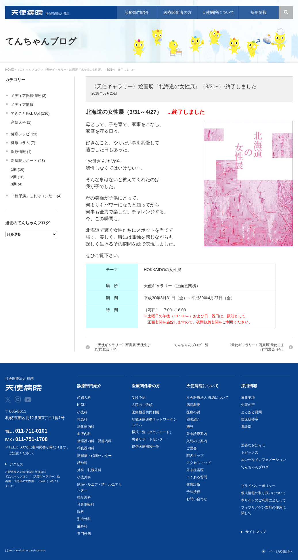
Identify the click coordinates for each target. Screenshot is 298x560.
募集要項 (248, 398)
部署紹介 (193, 419)
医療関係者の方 (146, 385)
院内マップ (195, 456)
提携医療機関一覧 (145, 446)
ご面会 (191, 448)
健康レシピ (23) (24, 134)
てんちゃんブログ (28, 69)
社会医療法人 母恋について (207, 398)
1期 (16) (17, 169)
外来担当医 (195, 470)
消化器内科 (85, 427)
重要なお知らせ (253, 445)
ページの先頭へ (281, 551)
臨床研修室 (249, 419)
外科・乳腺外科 (89, 470)
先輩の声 (248, 405)
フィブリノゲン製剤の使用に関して (263, 510)
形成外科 (84, 519)
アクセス (16, 464)
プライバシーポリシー (258, 486)
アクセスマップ (198, 463)
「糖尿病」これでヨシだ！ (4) (36, 196)
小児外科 (84, 477)
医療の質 (193, 412)
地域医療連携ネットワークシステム (154, 422)
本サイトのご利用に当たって (263, 500)
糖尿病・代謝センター (94, 456)
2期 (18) (17, 177)
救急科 (82, 419)
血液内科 (84, 434)
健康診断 (193, 484)
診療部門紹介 (89, 385)
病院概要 (193, 405)
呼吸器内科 (85, 448)
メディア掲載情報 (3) (29, 95)
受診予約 (139, 398)
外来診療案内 (196, 434)
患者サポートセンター (149, 439)
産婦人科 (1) (21, 122)
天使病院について (202, 385)
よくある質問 (196, 477)
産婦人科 (84, 398)
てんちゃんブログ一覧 (191, 345)
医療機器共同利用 (145, 412)
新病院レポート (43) (28, 160)
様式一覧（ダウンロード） (152, 432)
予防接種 (193, 492)
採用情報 (249, 385)
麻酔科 (82, 526)
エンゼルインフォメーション (263, 460)
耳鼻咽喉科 (85, 505)
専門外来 (84, 534)
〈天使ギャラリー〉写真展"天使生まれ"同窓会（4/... (122, 347)
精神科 (82, 463)
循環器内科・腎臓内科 (94, 441)
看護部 (246, 427)
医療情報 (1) (21, 151)
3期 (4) (16, 184)
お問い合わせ (196, 499)
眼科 (80, 512)
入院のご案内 (196, 441)
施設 (189, 427)
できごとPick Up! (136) (30, 113)
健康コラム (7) (23, 143)
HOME (9, 69)
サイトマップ (255, 532)
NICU (81, 405)
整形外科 (84, 497)
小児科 (82, 412)
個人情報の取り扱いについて (263, 493)
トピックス (249, 452)
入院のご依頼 (142, 405)
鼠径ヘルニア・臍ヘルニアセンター (99, 487)
